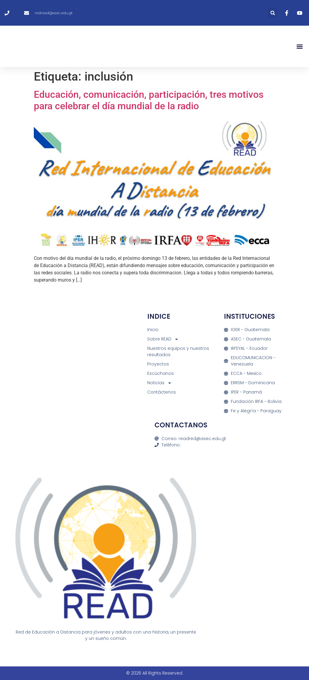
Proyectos (158, 364)
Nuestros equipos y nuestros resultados (178, 351)
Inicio (152, 330)
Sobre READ (163, 339)
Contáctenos (161, 392)
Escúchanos (160, 373)
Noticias (159, 383)
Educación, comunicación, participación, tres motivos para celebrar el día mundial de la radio (148, 100)
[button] (272, 13)
